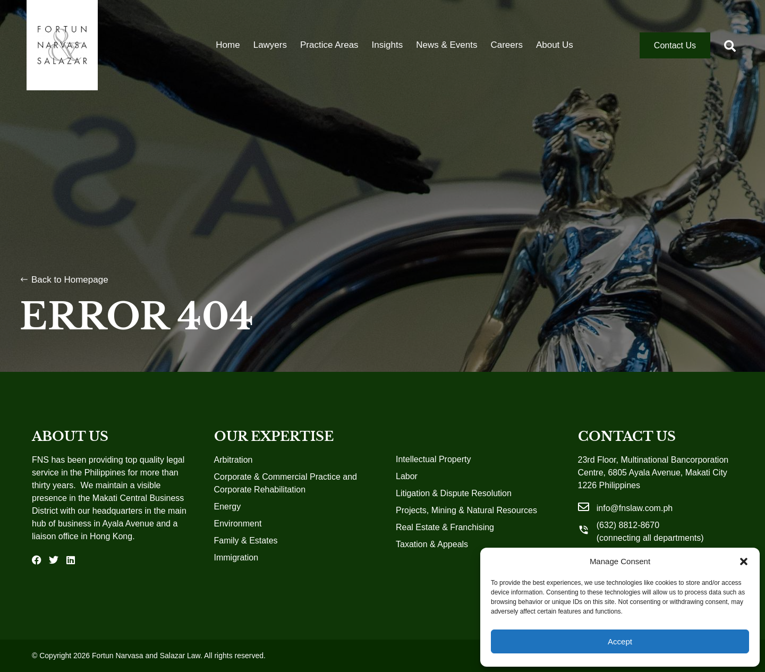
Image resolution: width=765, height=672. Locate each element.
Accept (620, 641)
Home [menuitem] (228, 45)
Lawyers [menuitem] (270, 45)
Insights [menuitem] (387, 45)
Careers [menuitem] (506, 45)
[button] (743, 561)
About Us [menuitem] (554, 45)
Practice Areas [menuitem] (329, 45)
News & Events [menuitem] (446, 45)
